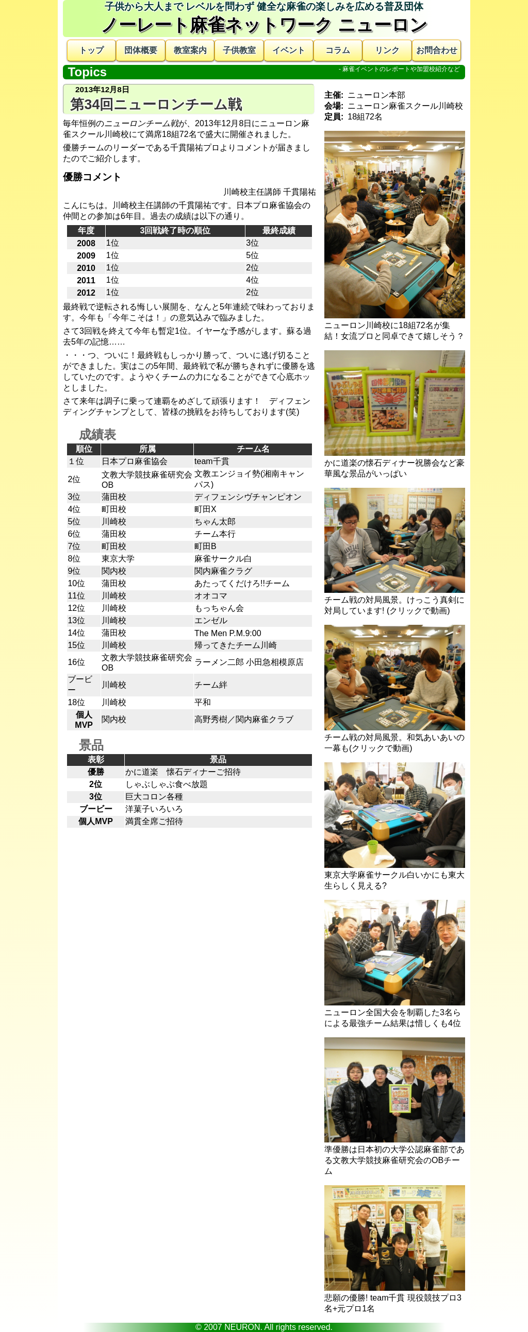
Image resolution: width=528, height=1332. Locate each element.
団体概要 (140, 50)
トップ (91, 50)
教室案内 (190, 50)
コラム (337, 50)
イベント (288, 50)
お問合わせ (436, 50)
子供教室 (239, 50)
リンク (387, 50)
